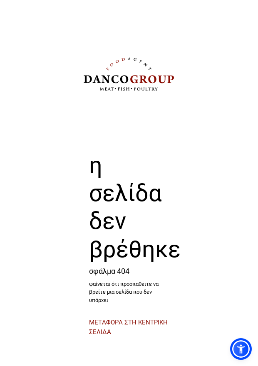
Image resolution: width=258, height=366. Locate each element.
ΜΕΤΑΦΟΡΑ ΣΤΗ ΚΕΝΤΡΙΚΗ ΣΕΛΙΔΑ (128, 327)
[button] (241, 349)
